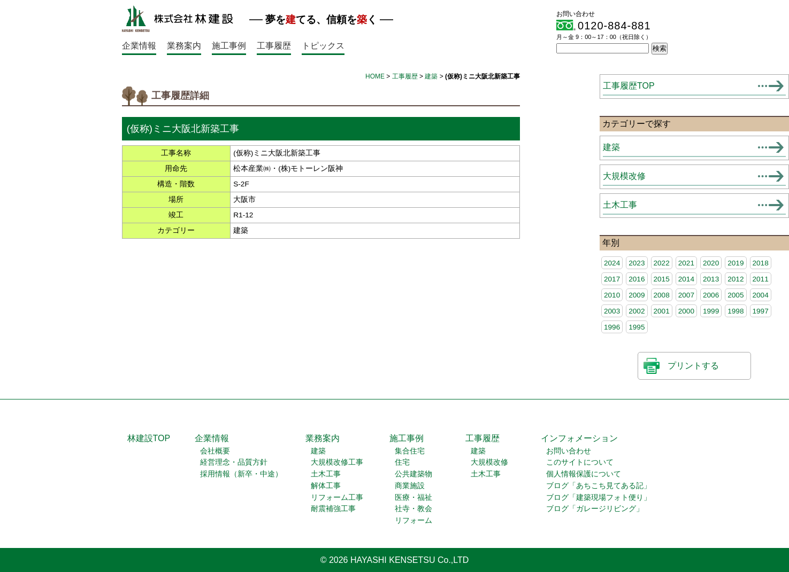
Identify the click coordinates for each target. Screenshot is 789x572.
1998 (735, 311)
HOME (375, 76)
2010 (612, 295)
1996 (612, 327)
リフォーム (413, 520)
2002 (637, 311)
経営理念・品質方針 (233, 462)
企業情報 (139, 45)
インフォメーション (579, 438)
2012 (735, 279)
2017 (612, 279)
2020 (711, 263)
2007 (686, 295)
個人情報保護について (583, 474)
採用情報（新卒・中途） (241, 474)
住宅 (402, 462)
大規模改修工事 (337, 462)
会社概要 (215, 451)
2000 (686, 311)
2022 (662, 263)
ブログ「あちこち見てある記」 (598, 486)
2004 (761, 295)
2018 (761, 263)
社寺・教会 (413, 509)
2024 (612, 263)
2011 (761, 279)
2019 (735, 263)
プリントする (693, 365)
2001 (662, 311)
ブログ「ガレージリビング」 (595, 509)
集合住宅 (410, 451)
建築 (431, 76)
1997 (761, 311)
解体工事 (326, 486)
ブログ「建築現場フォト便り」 (598, 497)
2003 (612, 311)
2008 (662, 295)
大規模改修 (624, 176)
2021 (686, 263)
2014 (686, 279)
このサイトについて (580, 462)
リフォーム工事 (337, 497)
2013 (711, 279)
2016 (637, 279)
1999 (711, 311)
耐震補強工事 (333, 509)
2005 (735, 295)
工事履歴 (274, 45)
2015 (662, 279)
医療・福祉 (413, 497)
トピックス (323, 45)
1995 (637, 327)
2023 (637, 263)
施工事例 (229, 45)
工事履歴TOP (629, 85)
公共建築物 (413, 474)
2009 (637, 295)
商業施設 (410, 486)
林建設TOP (149, 438)
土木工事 (620, 204)
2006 (711, 295)
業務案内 (184, 45)
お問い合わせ (568, 451)
